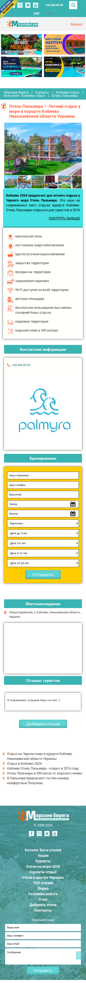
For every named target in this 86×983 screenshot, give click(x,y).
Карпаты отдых (43, 871)
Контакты (43, 910)
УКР (36, 13)
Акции (43, 855)
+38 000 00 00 (54, 5)
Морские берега (16, 92)
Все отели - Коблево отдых (24, 95)
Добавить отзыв (43, 724)
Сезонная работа (43, 893)
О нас (43, 899)
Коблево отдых (67, 92)
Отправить (42, 574)
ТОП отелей (43, 882)
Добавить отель (43, 904)
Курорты (42, 92)
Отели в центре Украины (43, 877)
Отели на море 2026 (43, 866)
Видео (43, 888)
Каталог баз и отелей (43, 849)
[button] (78, 149)
